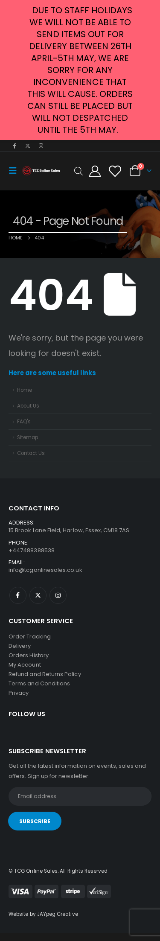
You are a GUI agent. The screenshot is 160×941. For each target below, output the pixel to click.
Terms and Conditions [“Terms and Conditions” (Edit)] (39, 683)
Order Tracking (30, 636)
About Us (28, 405)
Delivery (20, 646)
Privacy (19, 693)
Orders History (29, 655)
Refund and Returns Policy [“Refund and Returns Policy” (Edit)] (45, 674)
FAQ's (24, 421)
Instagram (58, 595)
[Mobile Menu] (15, 170)
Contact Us (31, 453)
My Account (25, 665)
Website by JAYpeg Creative (43, 914)
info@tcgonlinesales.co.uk (45, 570)
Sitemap (27, 437)
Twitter (38, 595)
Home (24, 390)
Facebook (17, 595)
